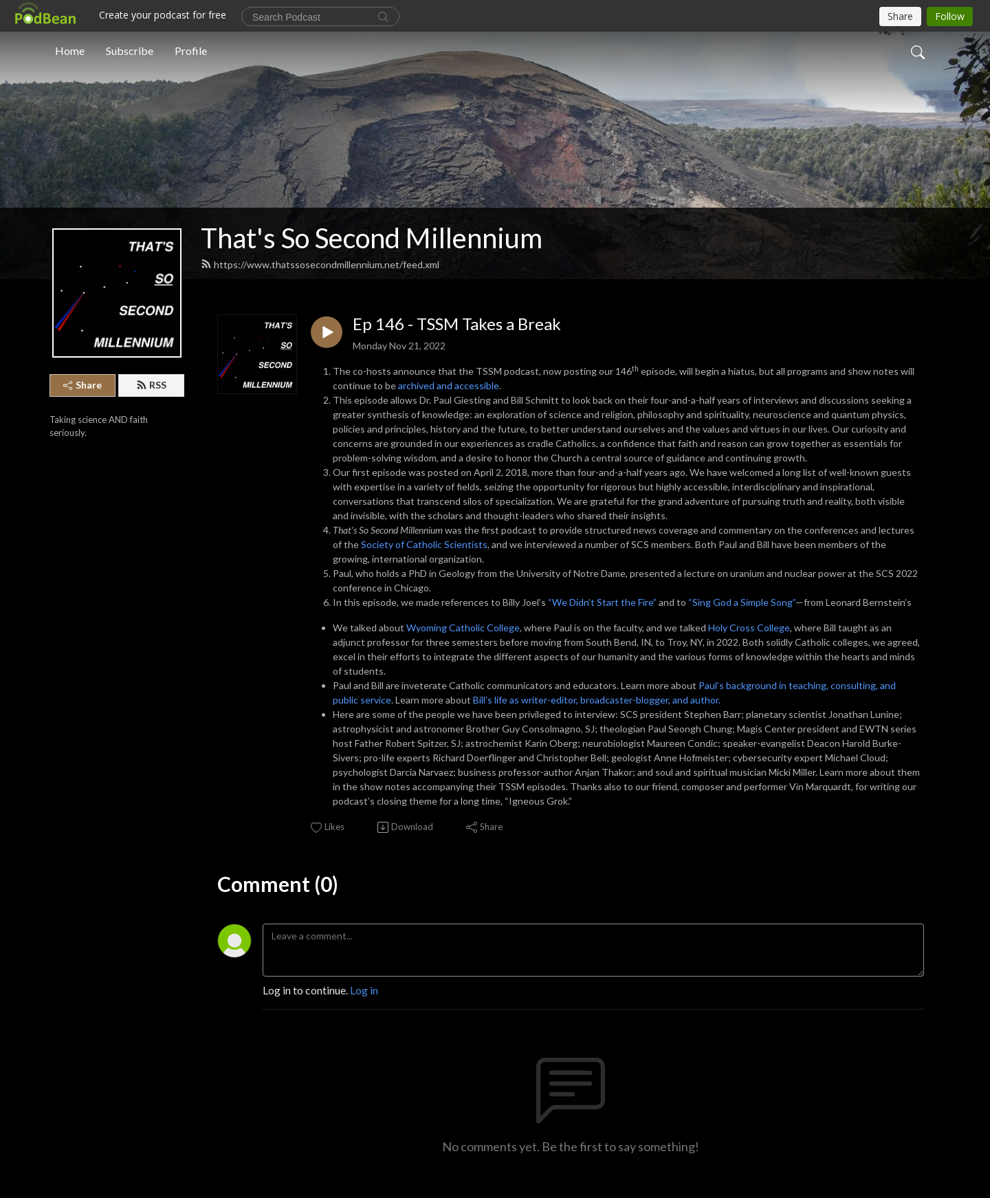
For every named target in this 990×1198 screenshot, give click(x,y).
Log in (364, 989)
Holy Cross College (749, 627)
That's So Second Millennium (371, 237)
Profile (191, 50)
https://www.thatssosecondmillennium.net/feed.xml (320, 264)
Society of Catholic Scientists (424, 544)
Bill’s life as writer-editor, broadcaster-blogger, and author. (596, 700)
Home (70, 50)
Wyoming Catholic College (463, 627)
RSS (151, 385)
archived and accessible (448, 385)
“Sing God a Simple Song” (741, 602)
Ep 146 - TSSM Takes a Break (457, 324)
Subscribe (129, 50)
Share (82, 385)
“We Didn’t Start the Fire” (602, 602)
